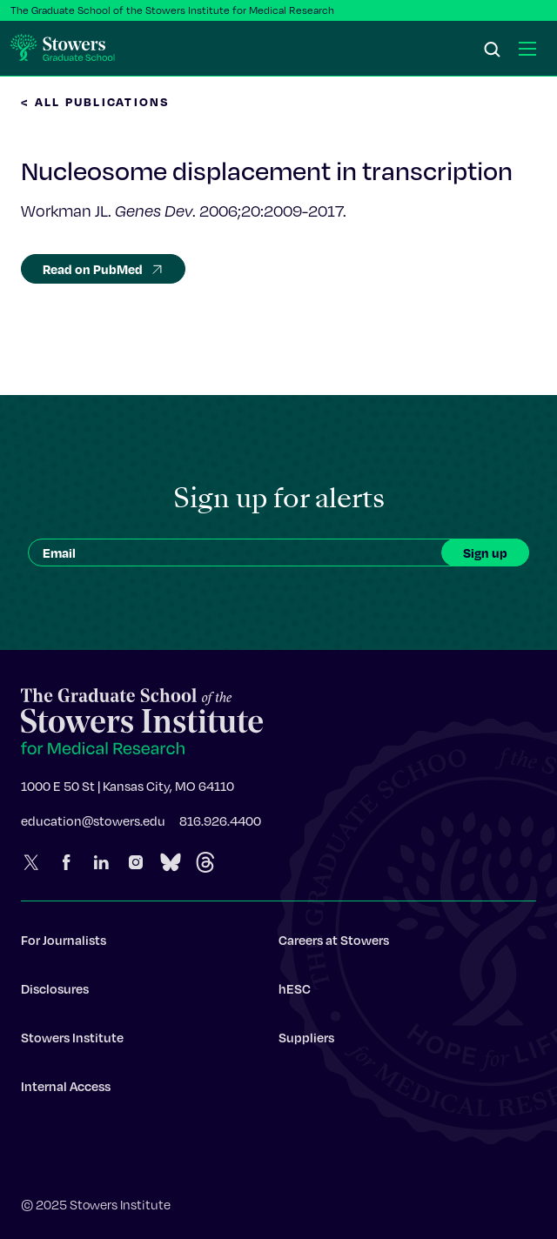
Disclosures (55, 993)
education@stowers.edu (93, 826)
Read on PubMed (103, 269)
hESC (294, 993)
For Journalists (63, 945)
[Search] (492, 50)
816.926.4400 (220, 826)
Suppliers (306, 1042)
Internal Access (66, 1091)
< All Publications (96, 101)
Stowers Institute (72, 1042)
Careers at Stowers (333, 945)
